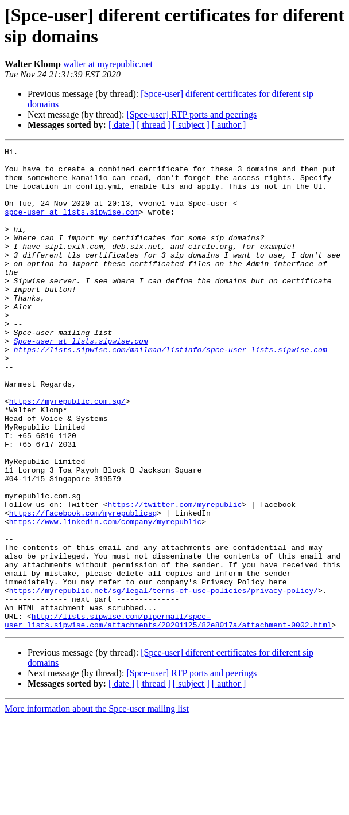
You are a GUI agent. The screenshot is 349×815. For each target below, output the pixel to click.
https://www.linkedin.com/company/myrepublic (105, 597)
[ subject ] (191, 125)
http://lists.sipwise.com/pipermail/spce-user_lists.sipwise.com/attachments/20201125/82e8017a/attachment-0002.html (168, 715)
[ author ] (229, 125)
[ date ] (121, 125)
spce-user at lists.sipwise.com (72, 225)
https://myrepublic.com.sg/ (67, 452)
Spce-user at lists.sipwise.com (81, 380)
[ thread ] (153, 125)
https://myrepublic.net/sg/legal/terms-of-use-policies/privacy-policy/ (163, 679)
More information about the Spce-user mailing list (97, 805)
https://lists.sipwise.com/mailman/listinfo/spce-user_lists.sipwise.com (170, 390)
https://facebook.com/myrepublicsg (83, 587)
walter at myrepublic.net (108, 64)
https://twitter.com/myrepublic (174, 576)
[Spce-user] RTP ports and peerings (191, 114)
